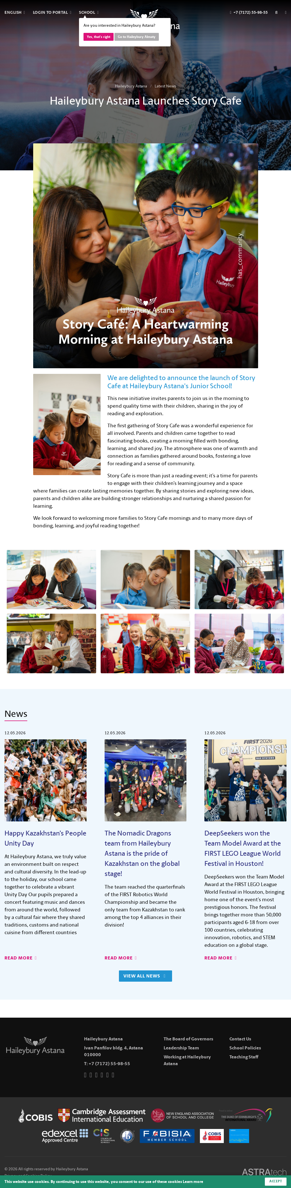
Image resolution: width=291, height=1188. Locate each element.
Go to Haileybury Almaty (136, 37)
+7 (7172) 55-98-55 (109, 1063)
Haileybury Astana (131, 86)
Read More (20, 958)
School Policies (245, 1048)
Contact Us (240, 1039)
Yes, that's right (98, 37)
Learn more (193, 1181)
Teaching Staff (243, 1057)
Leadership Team (181, 1048)
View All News (144, 976)
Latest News (165, 86)
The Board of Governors (188, 1039)
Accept (275, 1182)
